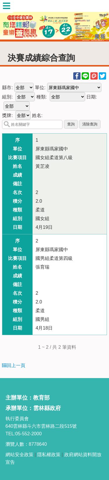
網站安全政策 (19, 454)
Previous (10, 21)
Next (99, 21)
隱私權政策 (48, 454)
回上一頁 (13, 365)
